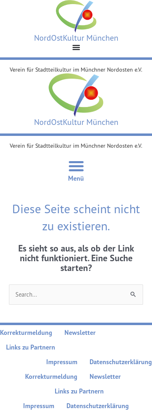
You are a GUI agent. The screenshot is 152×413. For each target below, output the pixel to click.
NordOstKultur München (76, 38)
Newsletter (80, 332)
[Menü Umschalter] (76, 47)
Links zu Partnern (30, 347)
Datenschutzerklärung (121, 362)
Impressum (61, 362)
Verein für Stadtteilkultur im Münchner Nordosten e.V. (76, 69)
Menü (76, 178)
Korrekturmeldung (26, 332)
